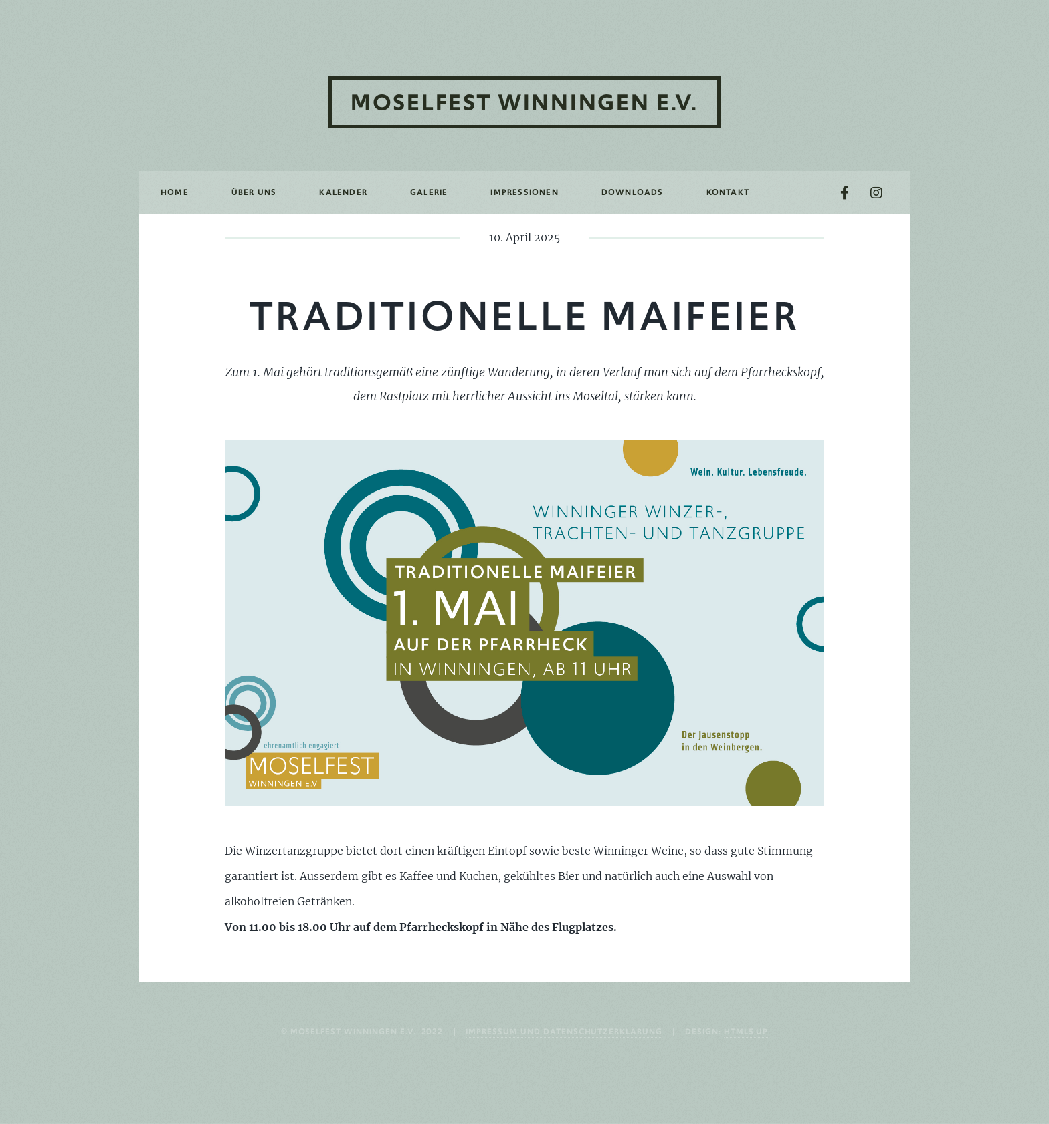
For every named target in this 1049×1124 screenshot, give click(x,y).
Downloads (632, 192)
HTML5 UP (746, 1031)
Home (175, 192)
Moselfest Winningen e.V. (524, 102)
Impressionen (524, 192)
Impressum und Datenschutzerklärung (564, 1031)
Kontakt (727, 192)
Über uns (254, 192)
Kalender (343, 192)
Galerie (429, 192)
